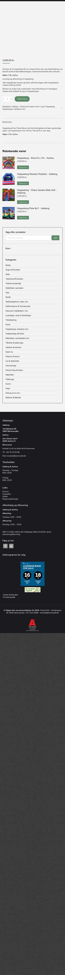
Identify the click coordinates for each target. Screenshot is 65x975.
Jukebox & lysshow (13, 347)
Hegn (8, 388)
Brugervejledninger (10, 499)
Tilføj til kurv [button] (23, 167)
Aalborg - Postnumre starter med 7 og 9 (28, 106)
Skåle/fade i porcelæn (14, 288)
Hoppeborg (50, 106)
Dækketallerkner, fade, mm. (17, 301)
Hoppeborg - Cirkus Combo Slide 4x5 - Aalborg (37, 191)
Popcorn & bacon (13, 356)
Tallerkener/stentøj (13, 283)
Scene (8, 384)
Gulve (8, 324)
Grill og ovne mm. (13, 393)
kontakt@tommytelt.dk (16, 456)
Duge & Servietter (13, 270)
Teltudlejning (11, 320)
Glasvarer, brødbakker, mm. (17, 311)
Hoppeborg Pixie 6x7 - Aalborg (33, 208)
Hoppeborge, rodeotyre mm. (13, 109)
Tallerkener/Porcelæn (14, 279)
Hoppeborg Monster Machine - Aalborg (37, 174)
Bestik (8, 297)
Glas (7, 292)
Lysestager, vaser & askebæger (18, 315)
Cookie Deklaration (10, 595)
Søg (55, 238)
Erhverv (5, 491)
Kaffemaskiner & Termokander (18, 306)
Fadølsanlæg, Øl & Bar (15, 333)
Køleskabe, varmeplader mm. (17, 338)
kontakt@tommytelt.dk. (49, 613)
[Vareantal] (7, 99)
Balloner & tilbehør (13, 397)
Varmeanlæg (11, 365)
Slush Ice (9, 352)
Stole (8, 274)
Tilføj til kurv (22, 99)
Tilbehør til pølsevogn (14, 343)
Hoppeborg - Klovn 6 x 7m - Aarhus (35, 158)
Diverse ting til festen (14, 370)
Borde (8, 265)
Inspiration (6, 494)
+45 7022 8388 (32, 613)
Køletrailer (10, 374)
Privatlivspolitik (8, 597)
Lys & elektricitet (12, 361)
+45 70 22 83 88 (13, 452)
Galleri (5, 496)
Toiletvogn (10, 379)
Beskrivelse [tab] (7, 122)
